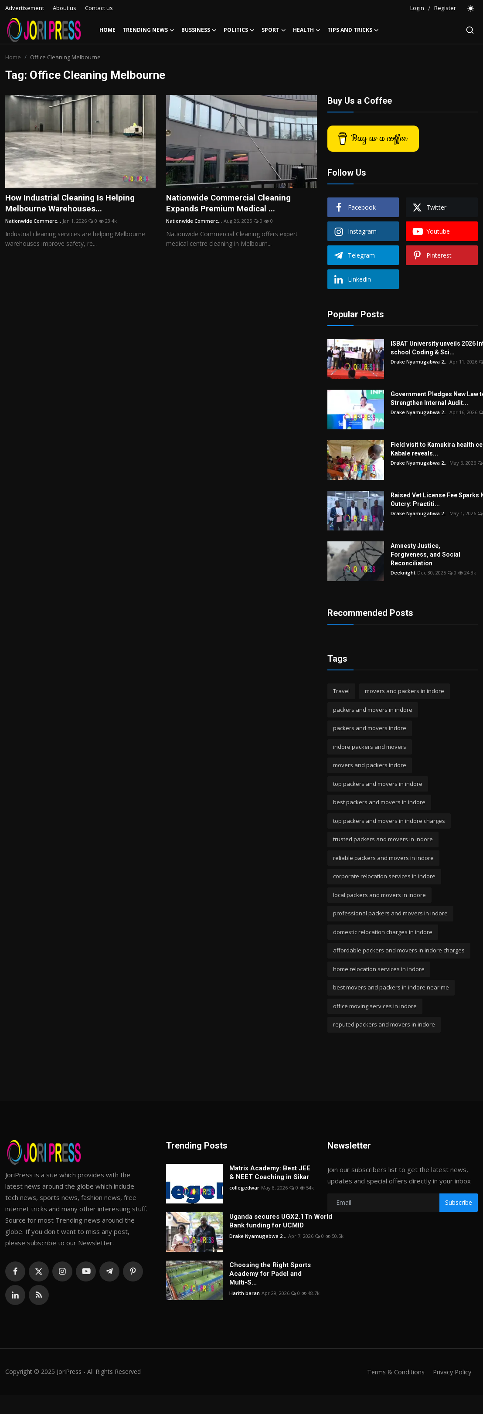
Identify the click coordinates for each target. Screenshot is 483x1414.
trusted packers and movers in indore (383, 839)
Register (445, 8)
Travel (341, 691)
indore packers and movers (369, 747)
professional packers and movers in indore (390, 913)
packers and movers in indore (372, 710)
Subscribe (458, 1202)
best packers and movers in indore (379, 802)
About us (64, 8)
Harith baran (244, 1293)
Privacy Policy (450, 1371)
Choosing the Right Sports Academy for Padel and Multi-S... (270, 1273)
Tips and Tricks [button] (353, 30)
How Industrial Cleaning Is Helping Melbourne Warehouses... (73, 204)
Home (107, 30)
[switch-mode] (471, 8)
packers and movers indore (369, 728)
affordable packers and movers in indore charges (399, 950)
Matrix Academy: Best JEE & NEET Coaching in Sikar (269, 1172)
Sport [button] (274, 30)
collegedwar (244, 1187)
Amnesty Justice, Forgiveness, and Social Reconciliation (425, 554)
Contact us (99, 8)
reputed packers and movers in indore (384, 1024)
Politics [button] (239, 30)
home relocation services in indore (379, 969)
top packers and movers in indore (377, 784)
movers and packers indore (369, 765)
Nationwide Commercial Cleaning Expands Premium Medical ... (232, 204)
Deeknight (403, 572)
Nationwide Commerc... (33, 222)
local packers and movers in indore (379, 895)
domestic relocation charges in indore (382, 932)
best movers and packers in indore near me (391, 987)
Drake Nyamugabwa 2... (419, 361)
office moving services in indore (375, 1006)
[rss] (39, 1295)
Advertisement (24, 8)
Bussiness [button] (199, 30)
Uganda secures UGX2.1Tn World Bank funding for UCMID (280, 1221)
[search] (470, 30)
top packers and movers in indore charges (389, 821)
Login (417, 8)
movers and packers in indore (404, 691)
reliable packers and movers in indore (383, 858)
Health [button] (306, 30)
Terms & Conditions (392, 1371)
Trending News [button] (148, 30)
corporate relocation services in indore (384, 876)
